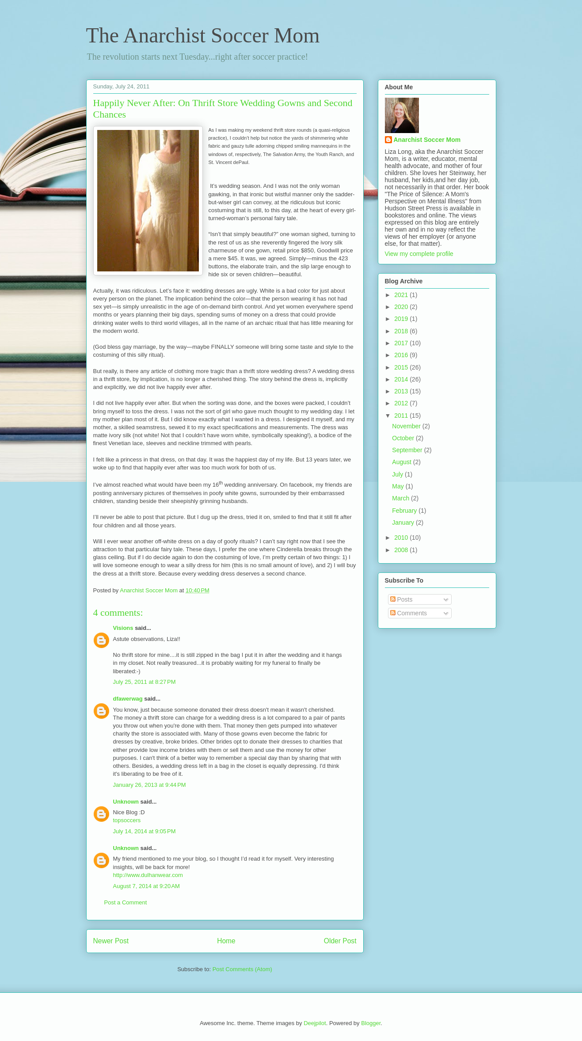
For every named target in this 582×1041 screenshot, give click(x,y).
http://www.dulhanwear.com (148, 875)
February (405, 510)
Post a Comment (125, 902)
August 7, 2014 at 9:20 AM (146, 886)
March (401, 498)
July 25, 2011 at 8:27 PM (144, 682)
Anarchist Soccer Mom (427, 139)
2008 (402, 549)
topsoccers (127, 820)
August (402, 461)
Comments (408, 613)
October (404, 438)
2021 (402, 294)
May (398, 486)
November (407, 426)
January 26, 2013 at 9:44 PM (149, 785)
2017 (402, 343)
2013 (402, 391)
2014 (402, 379)
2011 (402, 415)
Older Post (340, 941)
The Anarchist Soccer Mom (203, 35)
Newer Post (111, 941)
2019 (402, 318)
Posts (401, 599)
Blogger (370, 1023)
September (408, 450)
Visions (123, 628)
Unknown (126, 801)
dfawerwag (128, 698)
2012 (402, 403)
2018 (402, 331)
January (404, 522)
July (398, 474)
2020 (402, 306)
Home (226, 941)
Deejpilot (315, 1023)
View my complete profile (419, 253)
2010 (402, 537)
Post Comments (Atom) (242, 969)
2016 (402, 354)
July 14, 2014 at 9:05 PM (144, 831)
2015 (402, 367)
